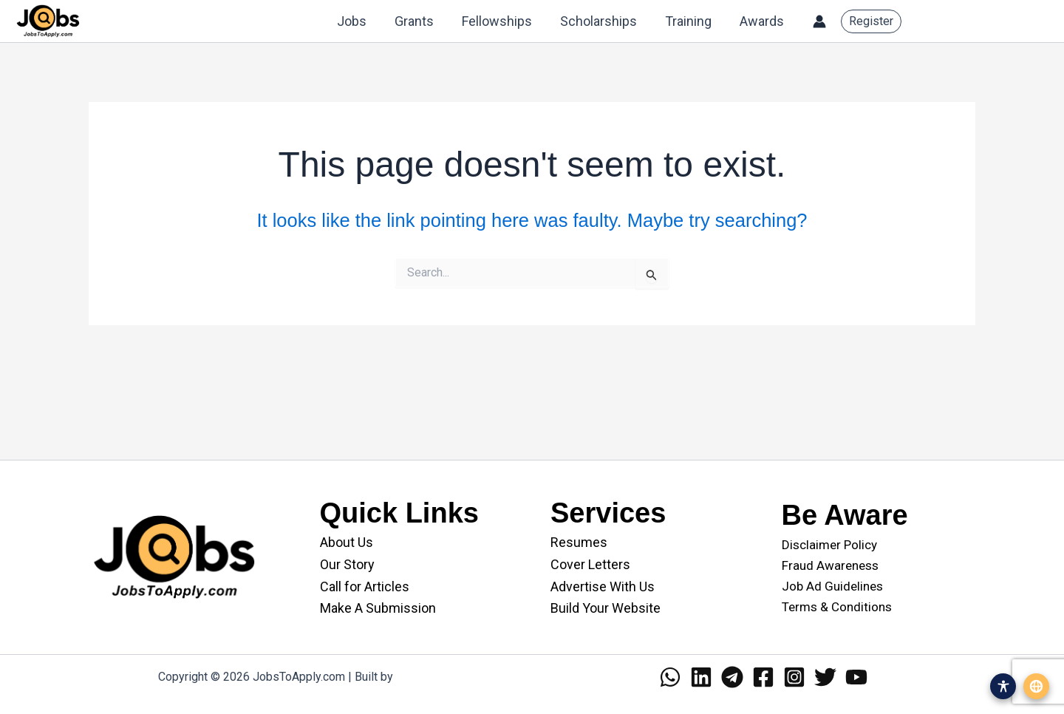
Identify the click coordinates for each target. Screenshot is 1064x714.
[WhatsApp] (670, 677)
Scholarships (602, 21)
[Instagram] (794, 677)
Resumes (578, 542)
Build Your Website (605, 608)
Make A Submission (378, 608)
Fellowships (502, 21)
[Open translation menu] (1036, 686)
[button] (871, 21)
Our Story (347, 564)
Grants (420, 21)
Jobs (360, 21)
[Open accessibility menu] (1003, 686)
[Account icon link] (819, 21)
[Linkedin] (701, 677)
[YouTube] (856, 677)
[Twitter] (825, 677)
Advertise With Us (602, 586)
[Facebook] (763, 677)
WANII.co (420, 677)
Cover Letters (590, 564)
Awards (762, 21)
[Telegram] (732, 677)
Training (690, 21)
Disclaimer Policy (829, 544)
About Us (346, 542)
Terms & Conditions (837, 606)
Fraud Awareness (830, 565)
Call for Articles (364, 586)
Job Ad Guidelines (832, 586)
